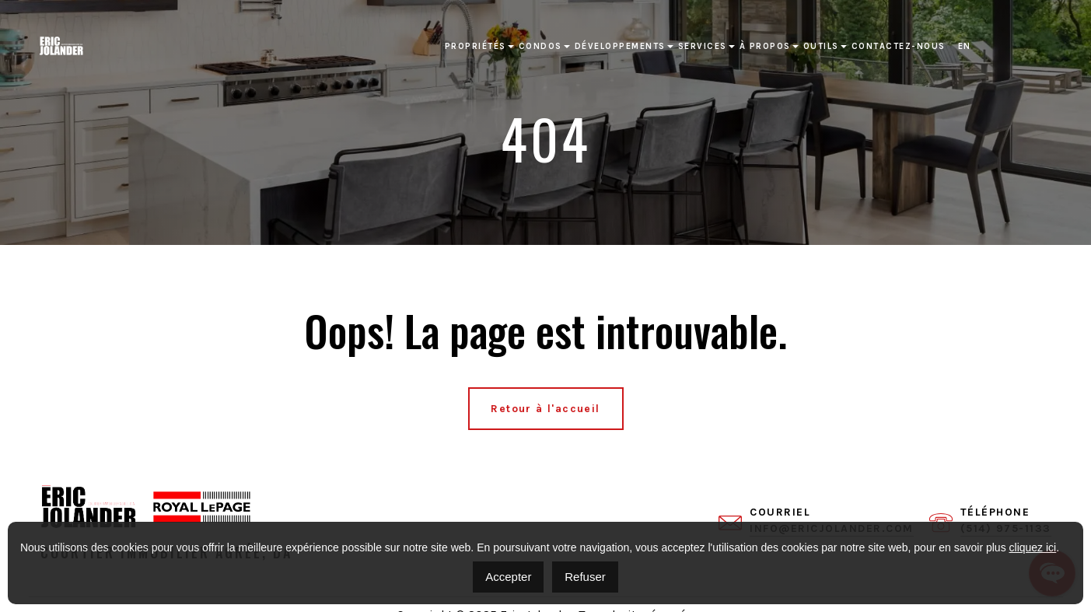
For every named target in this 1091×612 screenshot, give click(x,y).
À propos (765, 46)
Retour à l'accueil (545, 408)
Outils (821, 46)
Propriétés (475, 46)
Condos (540, 46)
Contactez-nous (898, 46)
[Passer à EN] (964, 46)
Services (702, 46)
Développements (620, 46)
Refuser (585, 576)
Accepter (508, 576)
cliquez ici (1033, 547)
